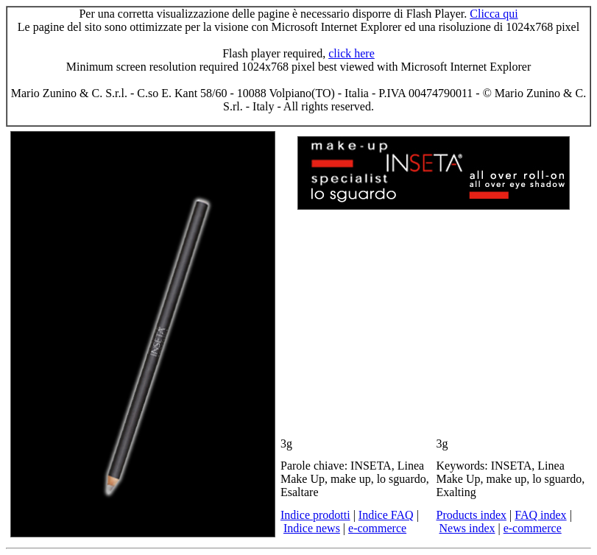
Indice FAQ (386, 515)
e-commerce (377, 528)
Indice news (311, 528)
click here (351, 53)
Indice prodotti (315, 515)
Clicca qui (493, 13)
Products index (472, 515)
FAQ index (540, 515)
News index (467, 528)
